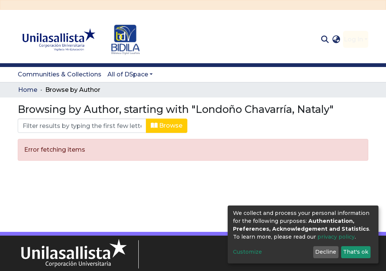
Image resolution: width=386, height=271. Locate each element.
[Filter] (82, 126)
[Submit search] (324, 39)
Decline (325, 251)
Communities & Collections (59, 74)
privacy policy (336, 236)
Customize (247, 251)
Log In (353, 39)
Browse (166, 125)
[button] (336, 39)
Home (27, 89)
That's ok (355, 251)
